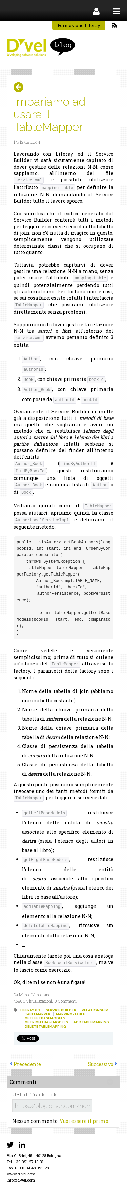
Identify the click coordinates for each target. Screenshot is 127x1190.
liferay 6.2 (30, 1010)
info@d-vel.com (21, 1180)
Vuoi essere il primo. (84, 1121)
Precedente (27, 1064)
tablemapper (37, 1014)
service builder (61, 1010)
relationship (95, 1010)
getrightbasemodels (46, 1022)
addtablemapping (91, 1022)
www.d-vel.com (21, 1173)
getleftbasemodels (45, 1018)
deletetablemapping (45, 1026)
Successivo (100, 1064)
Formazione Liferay (79, 25)
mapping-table (70, 1014)
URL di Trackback (34, 1094)
